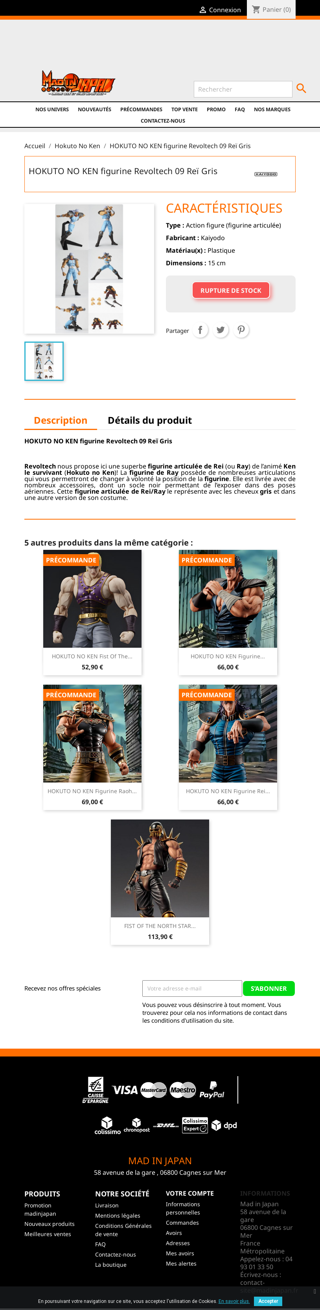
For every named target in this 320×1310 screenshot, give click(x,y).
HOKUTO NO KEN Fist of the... (92, 656)
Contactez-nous (163, 120)
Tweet (220, 330)
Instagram (134, 48)
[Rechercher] (243, 89)
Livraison (107, 1205)
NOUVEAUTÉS (94, 109)
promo (216, 109)
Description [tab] (61, 419)
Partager (200, 330)
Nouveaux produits (49, 1223)
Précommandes (141, 109)
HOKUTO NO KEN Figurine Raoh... (92, 791)
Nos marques (272, 109)
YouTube (117, 48)
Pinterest (241, 330)
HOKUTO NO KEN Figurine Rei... (228, 791)
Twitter (100, 48)
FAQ (240, 109)
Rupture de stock (230, 290)
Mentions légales (117, 1215)
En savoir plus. (234, 1301)
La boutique (111, 1264)
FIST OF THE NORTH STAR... (160, 926)
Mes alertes (181, 1263)
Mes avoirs (180, 1253)
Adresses (178, 1243)
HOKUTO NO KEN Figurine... (228, 656)
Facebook (83, 48)
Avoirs (174, 1233)
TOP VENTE (184, 109)
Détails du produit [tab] (150, 419)
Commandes (182, 1222)
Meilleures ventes (47, 1234)
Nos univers (52, 109)
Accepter (268, 1301)
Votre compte (190, 1193)
